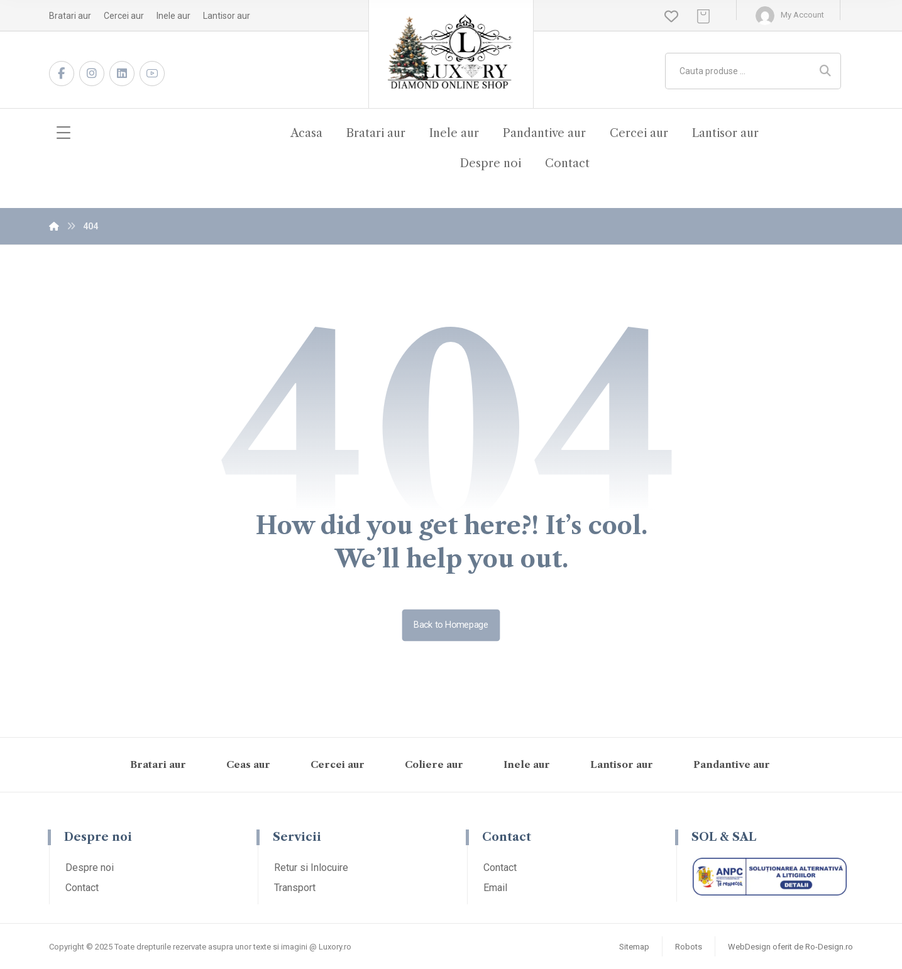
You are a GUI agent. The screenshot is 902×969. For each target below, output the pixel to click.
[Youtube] (152, 73)
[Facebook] (61, 73)
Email (495, 888)
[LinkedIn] (122, 73)
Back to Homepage (451, 625)
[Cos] (703, 15)
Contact (82, 888)
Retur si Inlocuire (311, 867)
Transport (295, 888)
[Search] (825, 71)
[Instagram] (91, 73)
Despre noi (89, 867)
